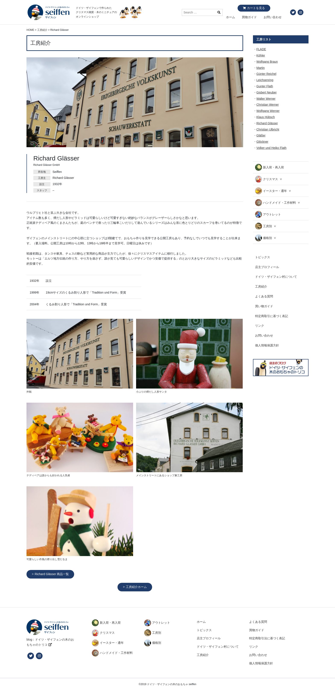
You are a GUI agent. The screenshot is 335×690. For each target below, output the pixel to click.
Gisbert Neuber (266, 92)
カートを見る (256, 8)
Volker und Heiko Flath (271, 148)
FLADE (261, 49)
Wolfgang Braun (267, 61)
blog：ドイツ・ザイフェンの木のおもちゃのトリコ (50, 642)
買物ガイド (249, 17)
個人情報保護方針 (267, 345)
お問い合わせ (273, 17)
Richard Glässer (267, 123)
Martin (260, 68)
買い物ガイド (264, 306)
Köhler (260, 55)
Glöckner (262, 141)
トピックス (262, 257)
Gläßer (261, 135)
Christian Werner (267, 104)
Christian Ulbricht (267, 129)
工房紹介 (261, 286)
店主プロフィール (267, 267)
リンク (259, 325)
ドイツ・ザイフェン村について (276, 276)
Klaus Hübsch (265, 117)
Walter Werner (265, 98)
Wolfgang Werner (267, 111)
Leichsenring (264, 80)
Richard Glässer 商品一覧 (52, 574)
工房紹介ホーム (136, 587)
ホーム (230, 17)
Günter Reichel (266, 74)
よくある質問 (264, 296)
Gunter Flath (264, 86)
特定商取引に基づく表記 (271, 316)
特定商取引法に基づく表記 (267, 638)
